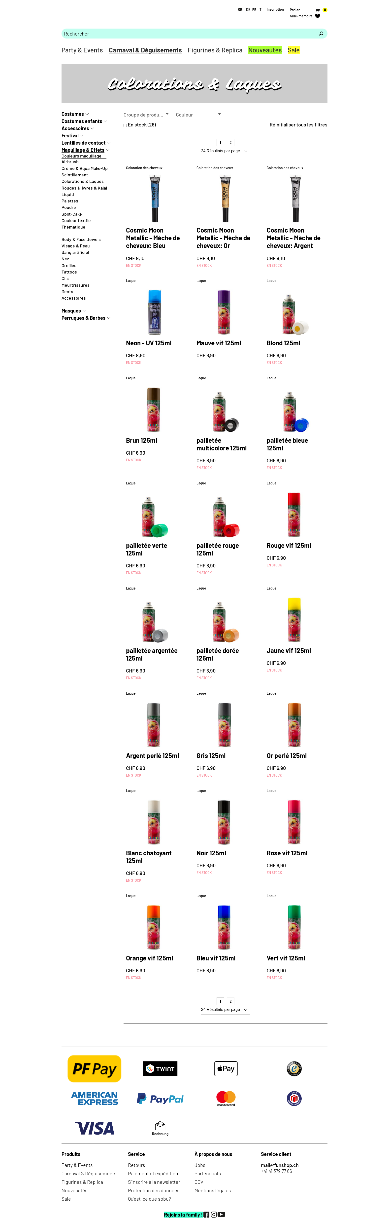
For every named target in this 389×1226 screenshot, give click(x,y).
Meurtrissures (76, 285)
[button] (147, 114)
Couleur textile (76, 220)
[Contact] (238, 9)
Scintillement (75, 174)
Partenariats (207, 1173)
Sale (294, 50)
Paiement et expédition (153, 1173)
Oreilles (69, 265)
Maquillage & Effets (83, 150)
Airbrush (70, 161)
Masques (71, 311)
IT (260, 9)
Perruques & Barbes (83, 318)
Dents (67, 291)
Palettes (70, 200)
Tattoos (69, 272)
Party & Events (82, 50)
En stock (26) (142, 124)
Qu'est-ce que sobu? (149, 1199)
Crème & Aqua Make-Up (85, 168)
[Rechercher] (321, 34)
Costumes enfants (82, 121)
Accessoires (75, 128)
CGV (198, 1182)
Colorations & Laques (83, 181)
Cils (65, 278)
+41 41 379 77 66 (276, 1171)
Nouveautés (265, 50)
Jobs (199, 1165)
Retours (136, 1165)
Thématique (73, 227)
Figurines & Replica (215, 50)
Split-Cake (72, 214)
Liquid (68, 194)
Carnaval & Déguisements (145, 50)
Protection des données (154, 1190)
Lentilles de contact (84, 143)
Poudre (69, 207)
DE (248, 9)
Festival (70, 135)
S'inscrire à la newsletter (154, 1182)
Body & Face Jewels (81, 239)
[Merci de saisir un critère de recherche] (188, 34)
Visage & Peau (76, 245)
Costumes (73, 114)
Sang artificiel (75, 252)
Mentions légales (212, 1190)
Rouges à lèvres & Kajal (84, 188)
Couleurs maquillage (81, 155)
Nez (65, 258)
